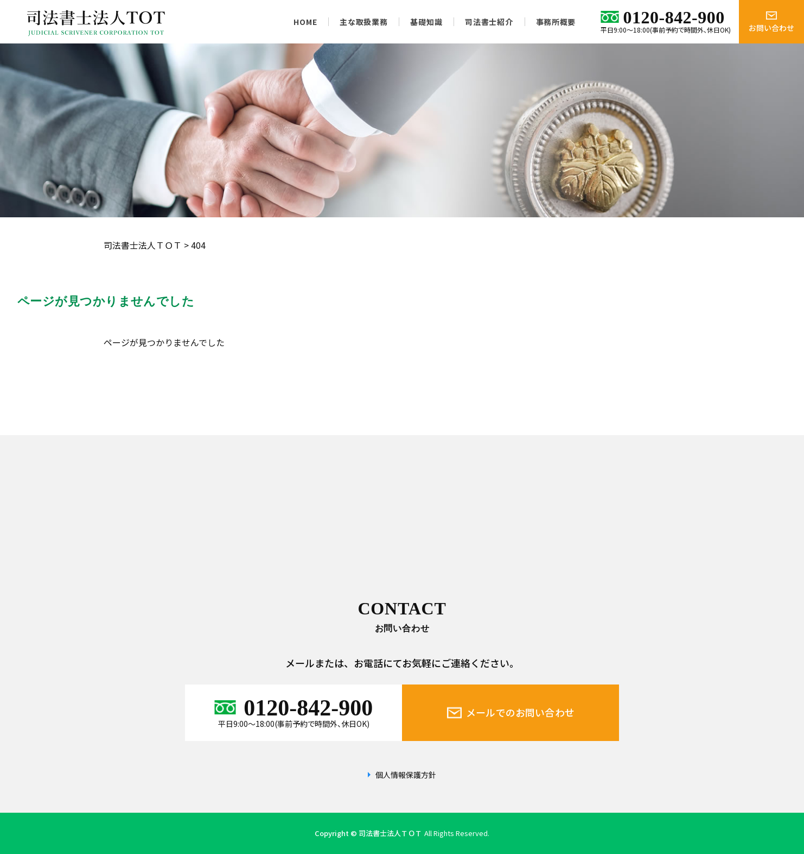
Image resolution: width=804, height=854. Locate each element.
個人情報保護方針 (405, 775)
